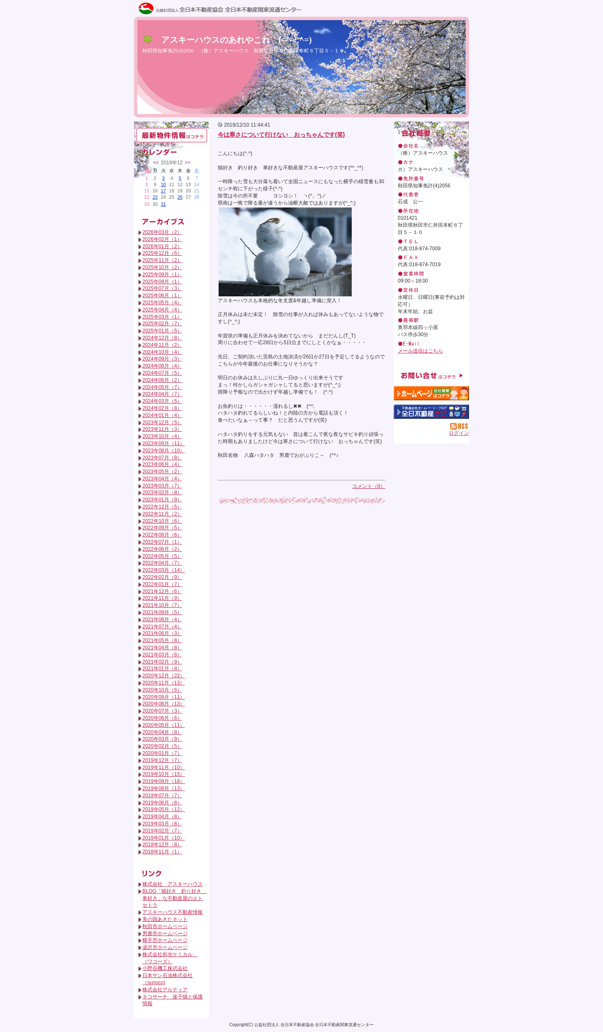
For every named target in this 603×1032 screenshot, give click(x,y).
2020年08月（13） (163, 704)
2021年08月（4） (162, 619)
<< (156, 163)
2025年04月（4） (162, 310)
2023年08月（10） (163, 451)
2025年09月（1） (162, 274)
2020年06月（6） (162, 718)
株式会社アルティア (165, 990)
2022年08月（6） (162, 535)
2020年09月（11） (163, 697)
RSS (459, 426)
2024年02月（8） (162, 408)
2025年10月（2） (162, 267)
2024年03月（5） (162, 401)
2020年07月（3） (162, 711)
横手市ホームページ (165, 940)
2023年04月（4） (162, 479)
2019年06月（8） (162, 803)
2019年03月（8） (162, 824)
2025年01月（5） (162, 331)
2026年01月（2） (162, 246)
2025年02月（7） (162, 324)
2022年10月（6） (162, 521)
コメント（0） (368, 486)
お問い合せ (431, 375)
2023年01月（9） (162, 500)
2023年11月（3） (162, 429)
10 (163, 184)
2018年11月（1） (162, 852)
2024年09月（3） (162, 359)
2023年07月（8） (162, 458)
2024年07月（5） (162, 373)
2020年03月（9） (162, 739)
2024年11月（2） (162, 345)
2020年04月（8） (162, 732)
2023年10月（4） (162, 436)
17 (163, 190)
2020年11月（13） (163, 683)
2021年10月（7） (162, 605)
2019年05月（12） (163, 809)
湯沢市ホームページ (165, 947)
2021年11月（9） (162, 598)
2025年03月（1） (162, 317)
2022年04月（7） (162, 563)
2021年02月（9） (162, 662)
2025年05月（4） (162, 303)
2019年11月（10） (163, 767)
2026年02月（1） (162, 239)
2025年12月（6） (162, 253)
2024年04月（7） (162, 394)
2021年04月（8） (162, 648)
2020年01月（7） (162, 753)
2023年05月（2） (162, 472)
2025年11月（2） (162, 260)
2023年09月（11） (163, 443)
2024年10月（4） (162, 352)
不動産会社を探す (431, 412)
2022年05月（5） (162, 556)
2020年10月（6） (162, 690)
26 (180, 197)
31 (163, 204)
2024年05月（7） (162, 387)
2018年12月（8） (162, 845)
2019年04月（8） (162, 816)
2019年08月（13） (163, 788)
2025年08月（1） (162, 282)
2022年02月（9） (162, 577)
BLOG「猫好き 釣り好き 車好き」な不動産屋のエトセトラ (174, 898)
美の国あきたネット (165, 919)
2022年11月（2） (162, 514)
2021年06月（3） (162, 633)
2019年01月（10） (163, 838)
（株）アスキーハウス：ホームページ (431, 393)
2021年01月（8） (162, 669)
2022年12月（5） (162, 507)
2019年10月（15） (163, 774)
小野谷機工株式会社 (165, 968)
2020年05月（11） (163, 725)
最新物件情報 (171, 135)
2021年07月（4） (162, 627)
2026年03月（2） (162, 232)
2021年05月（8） (162, 640)
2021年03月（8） (162, 655)
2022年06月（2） (162, 549)
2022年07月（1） (162, 542)
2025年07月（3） (162, 288)
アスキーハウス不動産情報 (172, 912)
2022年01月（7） (162, 584)
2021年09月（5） (162, 612)
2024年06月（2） (162, 380)
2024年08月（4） (162, 366)
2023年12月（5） (162, 422)
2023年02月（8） (162, 492)
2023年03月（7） (162, 486)
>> (188, 163)
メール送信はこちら (420, 351)
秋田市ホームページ (165, 926)
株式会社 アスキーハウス (172, 884)
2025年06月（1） (162, 295)
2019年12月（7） (162, 760)
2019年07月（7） (162, 796)
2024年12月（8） (162, 338)
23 (154, 197)
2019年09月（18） (163, 781)
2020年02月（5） (162, 746)
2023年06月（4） (162, 464)
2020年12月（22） (163, 676)
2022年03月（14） (163, 570)
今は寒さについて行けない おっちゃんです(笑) (281, 134)
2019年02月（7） (162, 831)
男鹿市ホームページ (165, 933)
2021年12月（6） (162, 591)
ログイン (459, 433)
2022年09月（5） (162, 528)
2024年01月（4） (162, 415)
